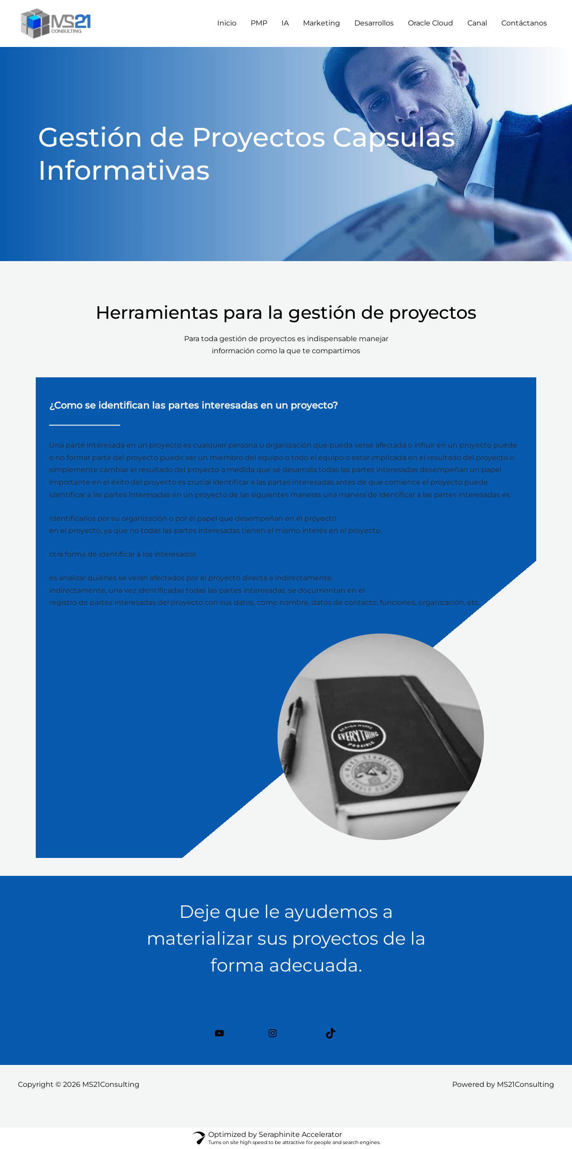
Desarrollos (374, 23)
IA (285, 23)
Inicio (226, 23)
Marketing (321, 23)
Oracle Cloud (430, 23)
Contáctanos (524, 23)
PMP (259, 23)
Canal (477, 23)
